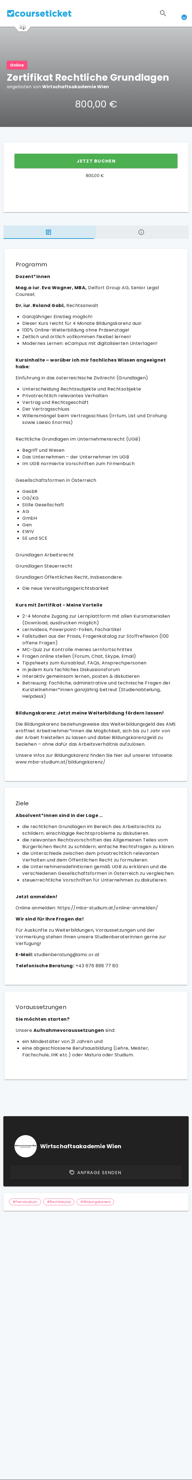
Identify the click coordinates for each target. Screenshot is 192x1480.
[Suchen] (163, 13)
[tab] (49, 232)
